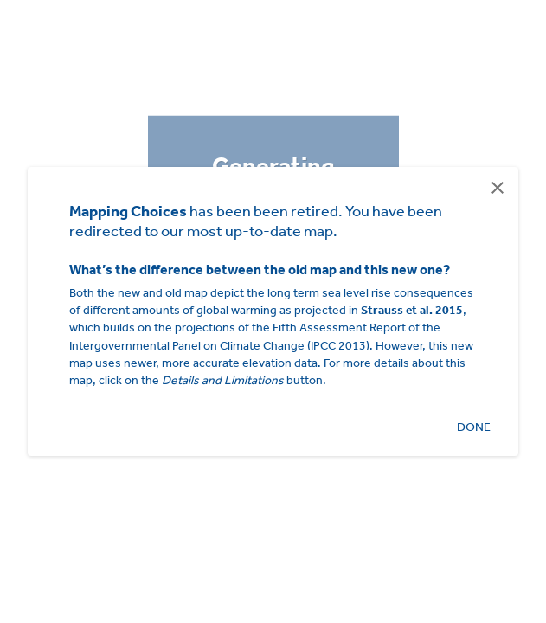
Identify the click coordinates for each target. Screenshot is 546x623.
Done (473, 427)
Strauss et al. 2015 (412, 310)
